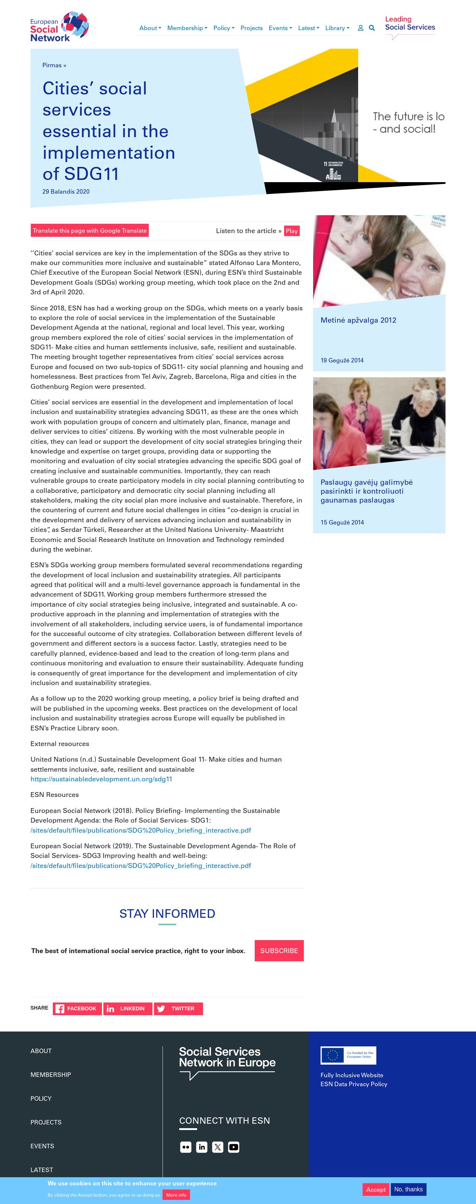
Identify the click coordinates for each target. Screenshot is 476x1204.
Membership (185, 28)
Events (278, 28)
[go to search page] (372, 27)
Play (292, 231)
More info (176, 1197)
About (148, 28)
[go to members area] (360, 27)
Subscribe (279, 950)
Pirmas (52, 65)
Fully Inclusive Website (352, 1075)
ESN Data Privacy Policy (354, 1084)
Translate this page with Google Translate (90, 230)
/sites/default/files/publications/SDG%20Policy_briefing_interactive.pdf (140, 830)
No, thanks (409, 1192)
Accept (376, 1192)
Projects (252, 28)
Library (335, 28)
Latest (306, 28)
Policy (221, 28)
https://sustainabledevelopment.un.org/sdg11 (101, 778)
